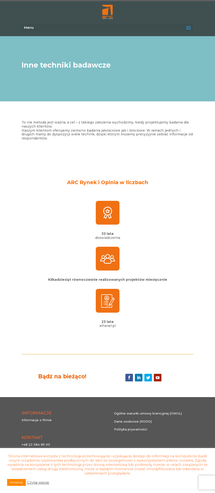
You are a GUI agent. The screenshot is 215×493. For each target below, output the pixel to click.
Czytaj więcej (38, 482)
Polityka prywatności (130, 429)
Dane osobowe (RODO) (133, 421)
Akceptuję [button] (16, 482)
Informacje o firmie (37, 420)
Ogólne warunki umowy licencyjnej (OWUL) (148, 413)
